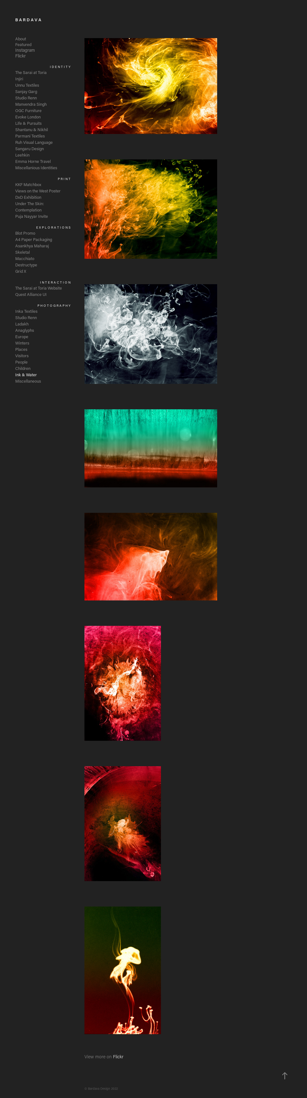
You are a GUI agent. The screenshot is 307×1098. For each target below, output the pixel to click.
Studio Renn (26, 97)
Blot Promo (25, 233)
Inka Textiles (26, 311)
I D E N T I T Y (60, 67)
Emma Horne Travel (33, 161)
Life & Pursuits (28, 123)
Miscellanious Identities (36, 167)
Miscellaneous (28, 381)
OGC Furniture (28, 110)
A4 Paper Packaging (33, 239)
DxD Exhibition (28, 197)
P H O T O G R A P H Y (53, 306)
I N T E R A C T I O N (55, 282)
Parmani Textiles (30, 135)
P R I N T (64, 179)
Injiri (19, 78)
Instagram (25, 50)
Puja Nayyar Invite (31, 216)
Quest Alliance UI (31, 294)
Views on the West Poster (38, 190)
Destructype (26, 264)
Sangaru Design (29, 148)
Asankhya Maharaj (32, 245)
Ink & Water (26, 374)
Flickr (20, 56)
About (20, 38)
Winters (22, 342)
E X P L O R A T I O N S (53, 227)
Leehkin (22, 154)
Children (22, 368)
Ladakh (22, 323)
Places (21, 349)
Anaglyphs (24, 330)
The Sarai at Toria (31, 72)
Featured (23, 44)
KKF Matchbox (28, 184)
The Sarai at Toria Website (38, 288)
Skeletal (22, 252)
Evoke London (28, 116)
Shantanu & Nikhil (31, 129)
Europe (21, 336)
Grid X (20, 271)
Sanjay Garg (26, 91)
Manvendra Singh (31, 104)
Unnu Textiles (27, 85)
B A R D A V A (28, 19)
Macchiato (24, 258)
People (21, 362)
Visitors (22, 355)
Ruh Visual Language (34, 142)
